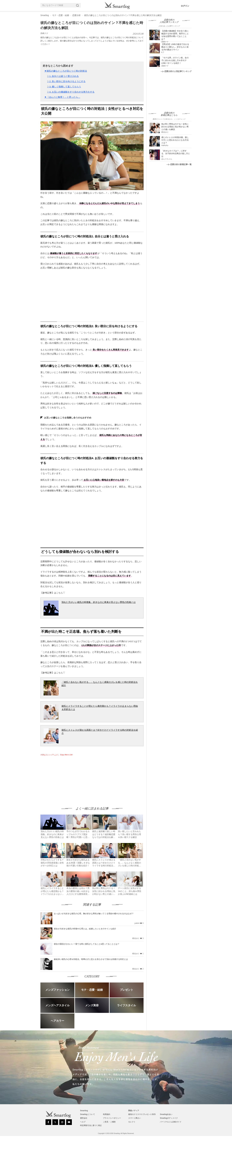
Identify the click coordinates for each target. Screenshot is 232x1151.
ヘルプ (82, 1122)
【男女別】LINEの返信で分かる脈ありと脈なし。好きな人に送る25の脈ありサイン (175, 47)
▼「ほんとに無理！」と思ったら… (62, 97)
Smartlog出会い (166, 1114)
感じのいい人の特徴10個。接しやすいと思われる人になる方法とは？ (175, 140)
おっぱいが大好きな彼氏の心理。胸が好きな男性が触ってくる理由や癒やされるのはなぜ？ (94, 913)
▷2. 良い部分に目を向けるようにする (66, 81)
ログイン (185, 6)
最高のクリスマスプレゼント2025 (142, 1114)
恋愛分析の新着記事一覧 (179, 164)
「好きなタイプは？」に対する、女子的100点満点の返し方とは (175, 153)
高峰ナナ (44, 33)
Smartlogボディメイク (169, 1118)
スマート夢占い (134, 1118)
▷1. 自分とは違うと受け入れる (63, 76)
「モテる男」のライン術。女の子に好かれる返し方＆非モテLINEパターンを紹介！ (175, 60)
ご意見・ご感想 (109, 1122)
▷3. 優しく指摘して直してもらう (64, 86)
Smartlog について (87, 1114)
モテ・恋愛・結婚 (60, 15)
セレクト (131, 1122)
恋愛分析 (76, 15)
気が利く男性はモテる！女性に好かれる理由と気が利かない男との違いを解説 (175, 126)
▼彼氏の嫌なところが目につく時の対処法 (65, 71)
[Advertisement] (65, 778)
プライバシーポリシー (112, 1118)
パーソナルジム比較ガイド (170, 1122)
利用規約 (106, 1114)
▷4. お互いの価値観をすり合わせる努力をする (71, 92)
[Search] (78, 5)
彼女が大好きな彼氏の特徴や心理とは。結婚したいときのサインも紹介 (85, 929)
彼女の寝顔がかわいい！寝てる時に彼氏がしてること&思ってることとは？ (86, 944)
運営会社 (83, 1118)
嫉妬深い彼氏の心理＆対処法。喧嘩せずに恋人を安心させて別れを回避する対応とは (91, 959)
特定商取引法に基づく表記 (91, 1125)
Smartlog (44, 15)
